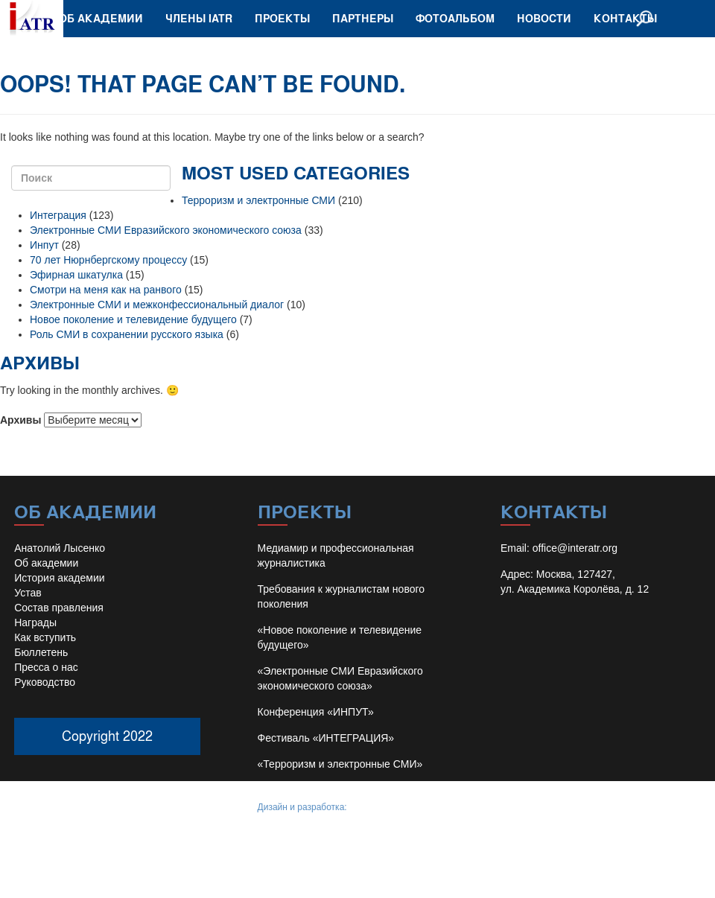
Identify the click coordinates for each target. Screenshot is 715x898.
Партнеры (362, 18)
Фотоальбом (455, 18)
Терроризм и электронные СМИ (258, 200)
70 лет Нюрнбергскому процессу (108, 260)
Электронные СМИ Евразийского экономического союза (166, 230)
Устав (27, 593)
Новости (544, 18)
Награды (35, 622)
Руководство (44, 682)
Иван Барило (376, 807)
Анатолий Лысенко (59, 548)
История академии (59, 578)
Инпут (44, 245)
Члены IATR (198, 18)
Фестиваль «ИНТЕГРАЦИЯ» (326, 738)
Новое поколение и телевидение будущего (133, 319)
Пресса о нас (46, 667)
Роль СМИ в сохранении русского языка (126, 334)
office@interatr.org (575, 548)
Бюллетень (41, 652)
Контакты (625, 18)
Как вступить (45, 637)
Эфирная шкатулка (76, 275)
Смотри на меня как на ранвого (106, 290)
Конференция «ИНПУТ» (316, 712)
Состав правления (59, 608)
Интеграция (58, 215)
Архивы (20, 420)
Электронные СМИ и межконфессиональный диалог (157, 305)
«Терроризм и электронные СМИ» (340, 764)
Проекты (282, 18)
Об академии (101, 18)
